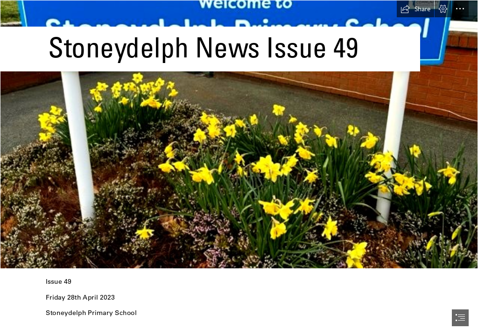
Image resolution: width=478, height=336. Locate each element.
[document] (239, 168)
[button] (415, 8)
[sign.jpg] (239, 134)
